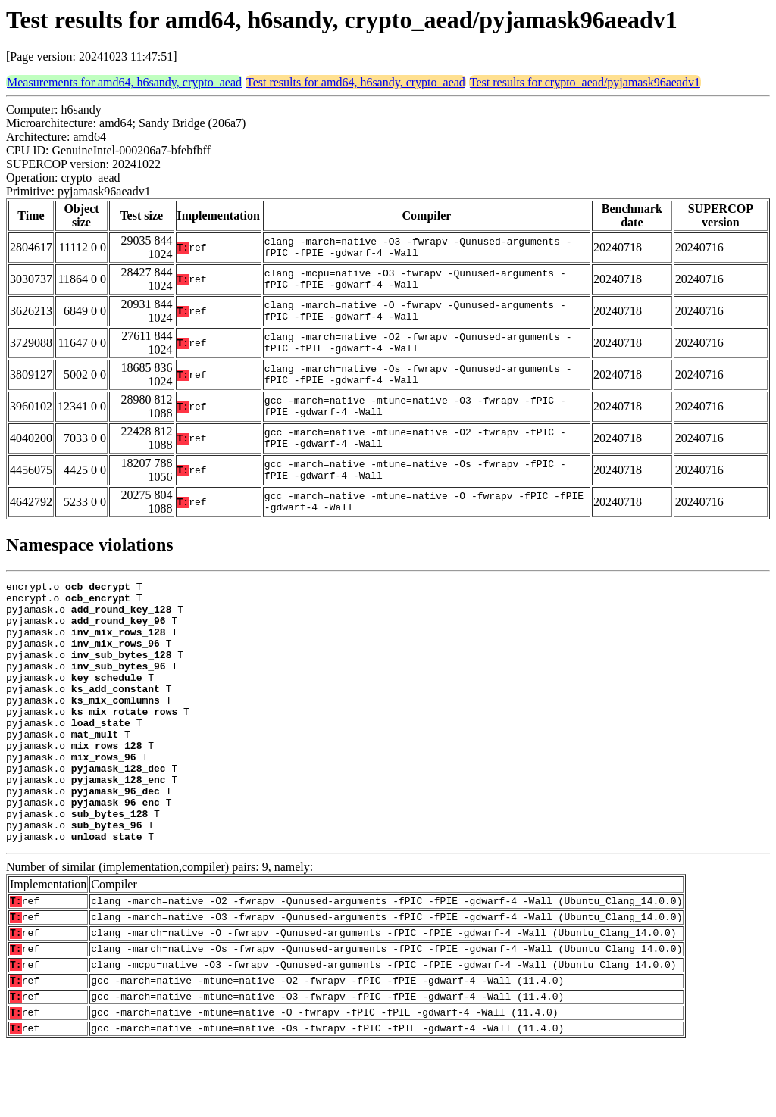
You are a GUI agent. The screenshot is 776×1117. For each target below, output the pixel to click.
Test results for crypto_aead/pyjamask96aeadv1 (585, 82)
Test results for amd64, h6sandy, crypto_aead (355, 82)
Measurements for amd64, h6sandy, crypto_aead (124, 82)
